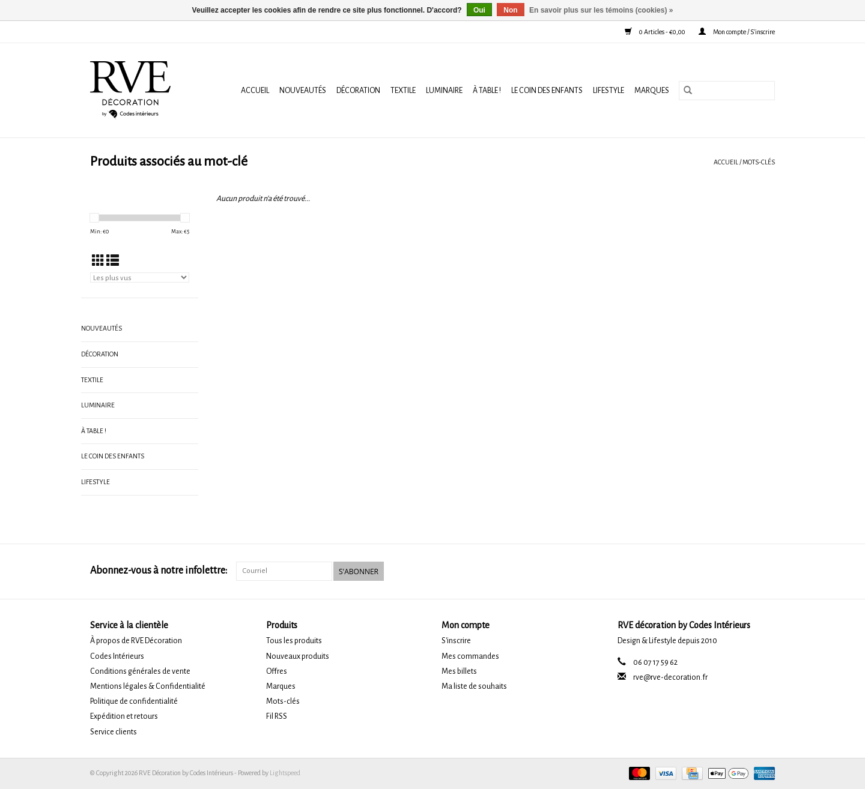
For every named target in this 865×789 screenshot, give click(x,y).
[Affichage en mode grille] (98, 261)
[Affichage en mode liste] (112, 261)
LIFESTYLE (608, 90)
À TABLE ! (487, 90)
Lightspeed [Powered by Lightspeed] (285, 772)
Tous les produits (294, 641)
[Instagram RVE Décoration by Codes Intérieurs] (765, 571)
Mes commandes (470, 656)
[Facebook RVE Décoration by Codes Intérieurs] (744, 571)
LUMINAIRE (444, 90)
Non (510, 10)
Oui (479, 10)
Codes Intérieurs (117, 656)
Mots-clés (758, 162)
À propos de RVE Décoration (136, 641)
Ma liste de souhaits (474, 686)
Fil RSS (276, 716)
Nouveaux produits (297, 656)
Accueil (255, 90)
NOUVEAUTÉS (302, 90)
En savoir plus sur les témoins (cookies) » (601, 10)
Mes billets (459, 671)
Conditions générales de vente (140, 671)
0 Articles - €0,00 (656, 31)
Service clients (113, 732)
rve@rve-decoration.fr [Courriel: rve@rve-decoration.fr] (670, 677)
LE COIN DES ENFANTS (547, 90)
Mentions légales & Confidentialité (147, 686)
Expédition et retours (124, 716)
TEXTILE (403, 90)
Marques (651, 90)
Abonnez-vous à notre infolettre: (158, 570)
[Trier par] (139, 277)
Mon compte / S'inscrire (737, 31)
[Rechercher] (727, 90)
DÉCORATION (358, 90)
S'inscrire (456, 641)
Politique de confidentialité (134, 701)
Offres (276, 671)
